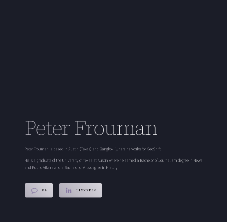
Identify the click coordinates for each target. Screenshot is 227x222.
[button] (39, 190)
